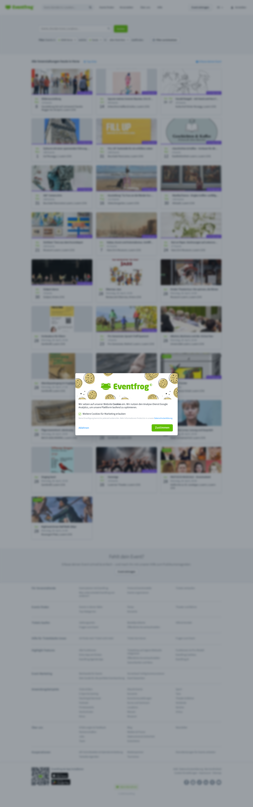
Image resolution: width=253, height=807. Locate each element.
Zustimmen (162, 428)
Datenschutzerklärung (163, 418)
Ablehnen (84, 427)
